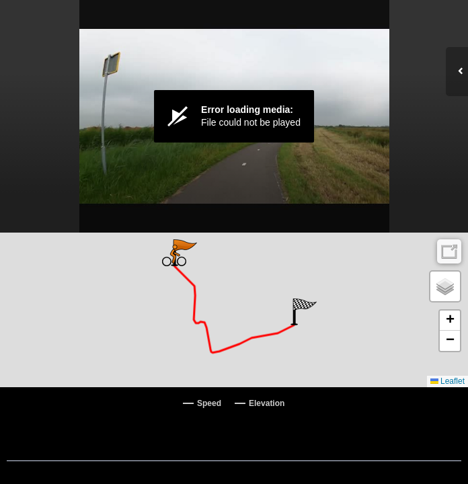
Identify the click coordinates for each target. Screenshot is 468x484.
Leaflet (447, 381)
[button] (303, 311)
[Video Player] (234, 116)
